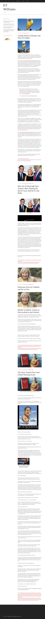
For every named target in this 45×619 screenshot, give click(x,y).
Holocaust (30, 348)
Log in (20, 616)
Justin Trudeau (28, 159)
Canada (22, 159)
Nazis (21, 158)
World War (27, 160)
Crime (30, 345)
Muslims (20, 346)
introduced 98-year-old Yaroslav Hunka (30, 60)
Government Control (34, 600)
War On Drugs (24, 158)
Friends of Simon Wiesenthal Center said (28, 132)
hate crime (27, 348)
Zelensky (27, 158)
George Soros (19, 600)
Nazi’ (34, 159)
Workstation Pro (9, 616)
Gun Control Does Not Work (34, 345)
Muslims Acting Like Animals (25, 346)
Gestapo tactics (24, 600)
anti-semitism (23, 348)
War (24, 160)
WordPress (18, 616)
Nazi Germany (32, 159)
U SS (21, 160)
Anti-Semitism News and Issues (25, 345)
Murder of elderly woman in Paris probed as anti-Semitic (30, 349)
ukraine (23, 160)
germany (24, 159)
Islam (18, 346)
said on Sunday (31, 71)
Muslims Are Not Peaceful (32, 346)
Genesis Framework (14, 616)
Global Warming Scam (28, 600)
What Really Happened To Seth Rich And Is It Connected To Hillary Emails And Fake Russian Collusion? (9, 30)
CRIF (25, 348)
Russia (38, 159)
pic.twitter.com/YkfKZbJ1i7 (26, 93)
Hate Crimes (39, 345)
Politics (36, 159)
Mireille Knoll (21, 349)
